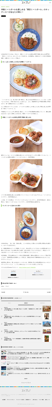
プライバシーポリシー (11, 399)
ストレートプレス (26, 382)
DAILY (9, 303)
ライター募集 (41, 399)
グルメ (2, 286)
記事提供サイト (28, 399)
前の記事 (3, 292)
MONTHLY (42, 303)
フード (7, 286)
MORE (26, 378)
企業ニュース (47, 399)
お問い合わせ (35, 399)
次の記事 (49, 292)
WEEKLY (26, 303)
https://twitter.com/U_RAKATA (27, 267)
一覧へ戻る (26, 292)
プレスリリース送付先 (20, 399)
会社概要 (3, 399)
